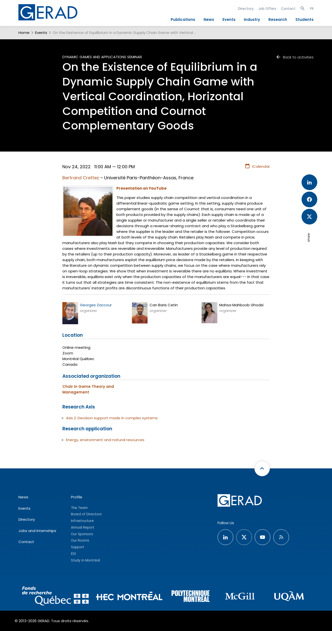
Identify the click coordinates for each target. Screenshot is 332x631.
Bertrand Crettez (80, 178)
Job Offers (267, 8)
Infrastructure (82, 521)
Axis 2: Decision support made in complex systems (112, 418)
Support (77, 547)
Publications (183, 19)
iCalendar (257, 166)
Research (277, 19)
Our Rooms (80, 540)
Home (23, 32)
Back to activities (295, 57)
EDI (73, 553)
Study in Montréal (85, 560)
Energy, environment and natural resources (105, 439)
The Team (79, 507)
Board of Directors (86, 514)
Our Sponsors (82, 534)
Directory (246, 8)
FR (312, 8)
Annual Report (82, 527)
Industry (252, 19)
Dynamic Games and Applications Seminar (102, 56)
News (209, 19)
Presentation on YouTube (141, 188)
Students (304, 19)
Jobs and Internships (37, 530)
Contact (288, 8)
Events (228, 19)
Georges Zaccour (96, 305)
